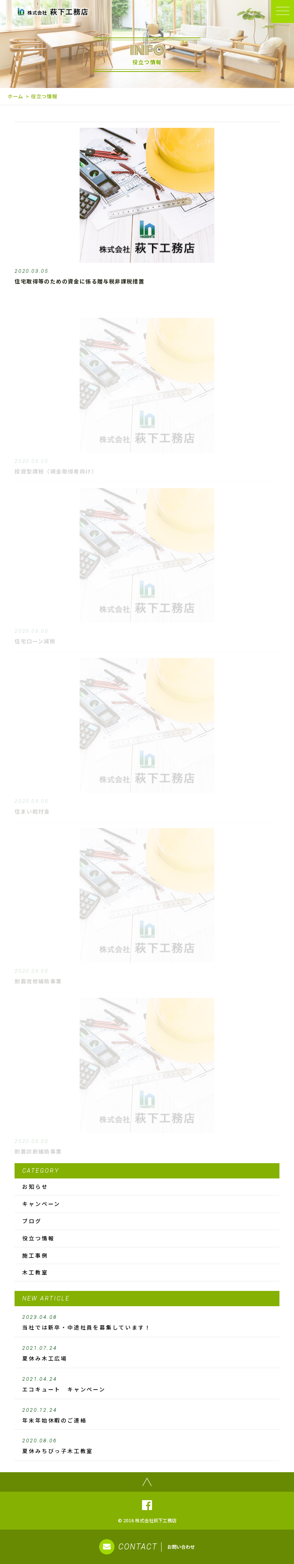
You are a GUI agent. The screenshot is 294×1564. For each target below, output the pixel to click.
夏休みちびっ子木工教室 (146, 1446)
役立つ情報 (38, 1238)
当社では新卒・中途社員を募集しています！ (146, 1322)
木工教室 (35, 1272)
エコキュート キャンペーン (146, 1384)
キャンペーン (41, 1204)
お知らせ (35, 1186)
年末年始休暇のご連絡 (146, 1415)
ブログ (31, 1221)
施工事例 (35, 1255)
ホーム (15, 96)
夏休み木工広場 (146, 1353)
